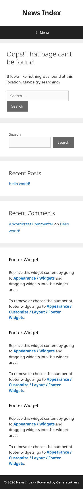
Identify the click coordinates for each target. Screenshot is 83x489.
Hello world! (19, 183)
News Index (41, 12)
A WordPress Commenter (31, 223)
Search (15, 134)
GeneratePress (67, 482)
